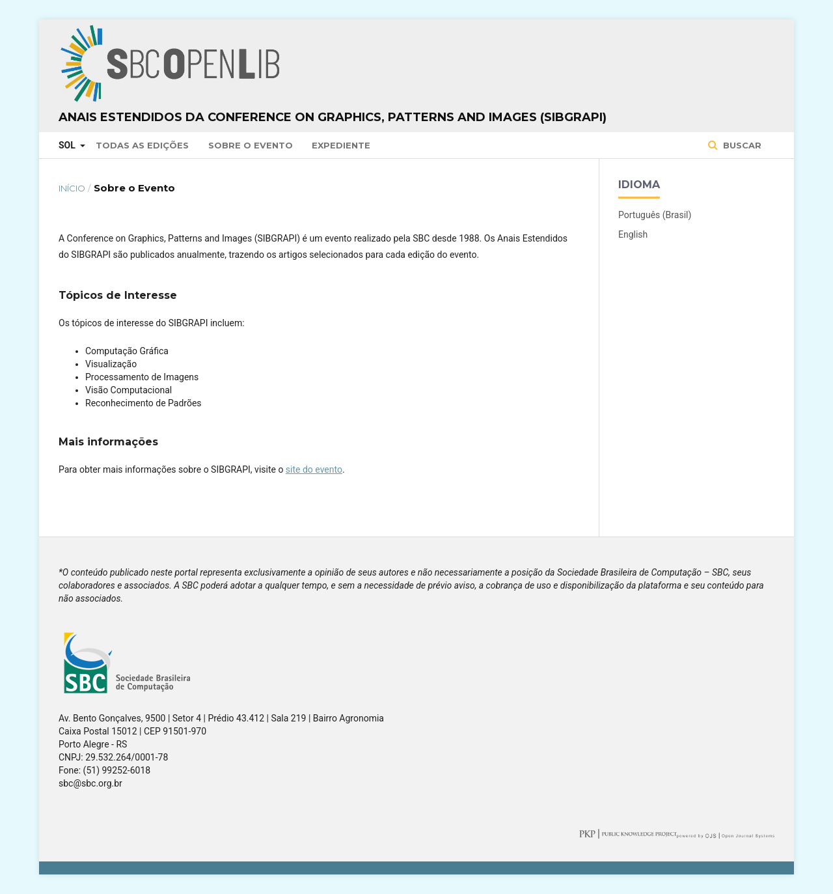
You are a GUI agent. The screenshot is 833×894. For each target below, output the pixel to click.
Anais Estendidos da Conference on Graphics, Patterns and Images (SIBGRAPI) (333, 117)
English (633, 234)
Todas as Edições (142, 145)
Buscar (740, 145)
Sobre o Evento (250, 145)
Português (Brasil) (654, 215)
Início (72, 188)
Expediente (341, 145)
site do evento (314, 469)
